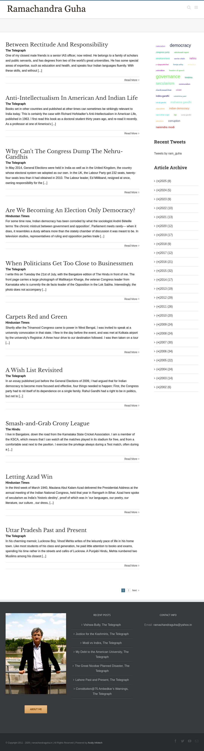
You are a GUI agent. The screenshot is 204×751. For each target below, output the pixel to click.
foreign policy (178, 64)
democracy (180, 45)
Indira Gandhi (162, 96)
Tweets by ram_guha (168, 153)
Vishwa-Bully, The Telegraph (102, 624)
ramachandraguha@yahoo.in (172, 624)
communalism (184, 84)
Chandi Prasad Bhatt (163, 90)
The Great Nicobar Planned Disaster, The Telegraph (102, 668)
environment (163, 58)
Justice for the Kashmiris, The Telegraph (102, 634)
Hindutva (188, 77)
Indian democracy (179, 108)
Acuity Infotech (95, 742)
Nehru (192, 58)
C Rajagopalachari (162, 64)
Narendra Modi (165, 127)
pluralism (160, 121)
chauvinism (160, 109)
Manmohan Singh (162, 115)
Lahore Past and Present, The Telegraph (102, 679)
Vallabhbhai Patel (180, 96)
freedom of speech (176, 70)
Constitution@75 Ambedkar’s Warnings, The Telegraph (102, 691)
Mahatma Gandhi (180, 102)
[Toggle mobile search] (189, 7)
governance (168, 76)
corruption (174, 120)
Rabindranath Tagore (181, 52)
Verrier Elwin (179, 58)
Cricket (178, 90)
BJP (175, 115)
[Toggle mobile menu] (196, 7)
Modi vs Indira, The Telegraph (102, 642)
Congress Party (163, 52)
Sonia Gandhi (186, 115)
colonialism (160, 70)
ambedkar (192, 64)
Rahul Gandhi (161, 102)
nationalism (160, 46)
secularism (165, 83)
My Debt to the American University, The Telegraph (102, 654)
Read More (130, 80)
